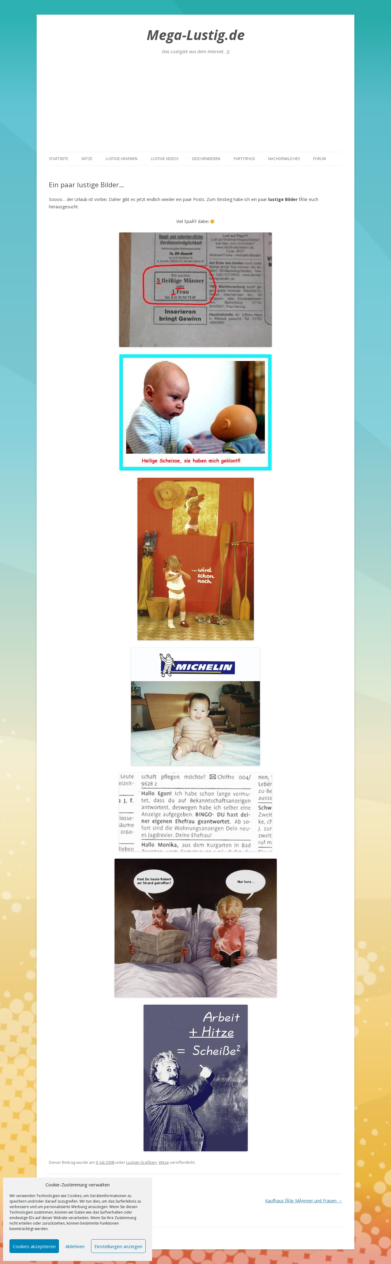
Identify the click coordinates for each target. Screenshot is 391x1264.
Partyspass (244, 158)
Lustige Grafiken (121, 158)
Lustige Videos (164, 158)
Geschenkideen (206, 158)
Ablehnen (75, 1246)
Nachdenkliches (284, 158)
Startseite (58, 158)
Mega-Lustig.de (196, 34)
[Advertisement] (195, 106)
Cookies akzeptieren (34, 1246)
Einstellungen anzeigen (118, 1246)
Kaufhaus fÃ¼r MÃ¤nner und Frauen (303, 1201)
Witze (87, 158)
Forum (319, 158)
